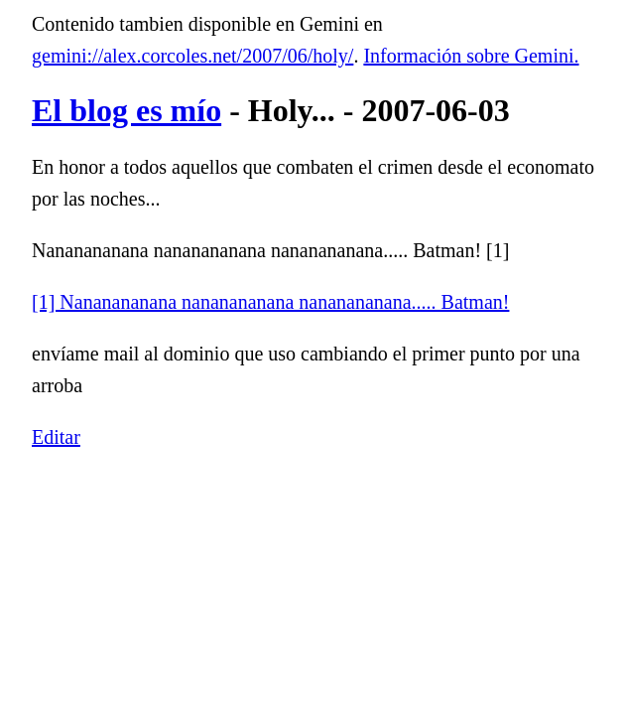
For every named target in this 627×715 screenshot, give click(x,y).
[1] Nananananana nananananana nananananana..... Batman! (270, 302)
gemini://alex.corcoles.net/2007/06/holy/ (192, 56)
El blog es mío (126, 110)
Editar (56, 437)
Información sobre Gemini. (470, 56)
